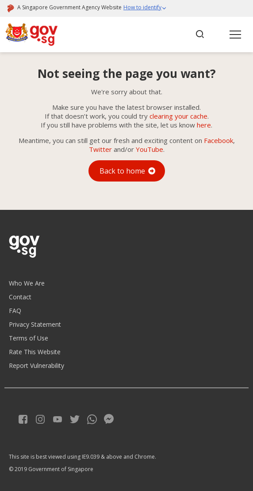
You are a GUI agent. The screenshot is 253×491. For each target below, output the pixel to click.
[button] (145, 8)
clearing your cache (178, 116)
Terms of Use (28, 338)
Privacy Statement (35, 324)
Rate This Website (35, 352)
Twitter (100, 149)
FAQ (15, 310)
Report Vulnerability (36, 365)
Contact (20, 297)
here (204, 124)
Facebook (218, 140)
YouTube (149, 149)
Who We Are (27, 283)
